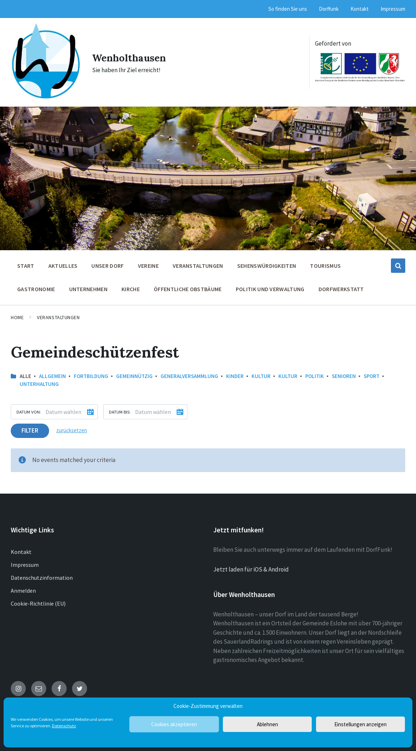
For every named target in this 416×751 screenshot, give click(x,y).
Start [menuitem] (25, 263)
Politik (314, 373)
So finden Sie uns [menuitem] (287, 8)
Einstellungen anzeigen (360, 724)
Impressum (25, 562)
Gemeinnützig (134, 373)
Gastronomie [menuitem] (36, 286)
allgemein (52, 373)
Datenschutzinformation (42, 575)
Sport (371, 373)
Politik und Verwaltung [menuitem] (270, 286)
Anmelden (23, 588)
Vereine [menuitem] (148, 263)
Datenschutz (64, 725)
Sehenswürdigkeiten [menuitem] (266, 263)
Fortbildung (91, 373)
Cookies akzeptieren (174, 724)
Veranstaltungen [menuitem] (198, 263)
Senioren (344, 373)
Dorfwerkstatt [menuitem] (341, 286)
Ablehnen (267, 724)
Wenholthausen (130, 56)
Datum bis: (119, 409)
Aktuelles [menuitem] (63, 263)
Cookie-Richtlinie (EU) (38, 601)
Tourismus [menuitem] (325, 263)
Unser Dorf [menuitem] (107, 263)
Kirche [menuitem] (130, 286)
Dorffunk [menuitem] (329, 8)
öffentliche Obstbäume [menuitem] (188, 286)
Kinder (235, 373)
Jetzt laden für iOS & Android (251, 567)
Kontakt (21, 549)
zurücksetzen (71, 427)
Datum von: (28, 409)
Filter (29, 428)
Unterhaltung (39, 381)
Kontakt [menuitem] (359, 8)
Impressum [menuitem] (393, 8)
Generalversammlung (189, 373)
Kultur (261, 373)
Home (17, 315)
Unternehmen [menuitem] (88, 286)
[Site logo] (45, 95)
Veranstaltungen (58, 315)
